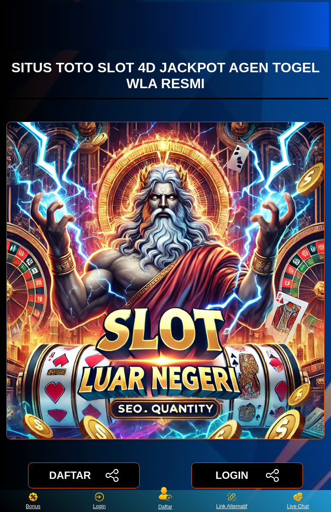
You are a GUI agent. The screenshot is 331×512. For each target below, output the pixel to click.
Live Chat (298, 501)
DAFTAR (84, 475)
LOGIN (247, 475)
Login (99, 501)
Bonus (33, 501)
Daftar (165, 501)
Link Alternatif (231, 501)
